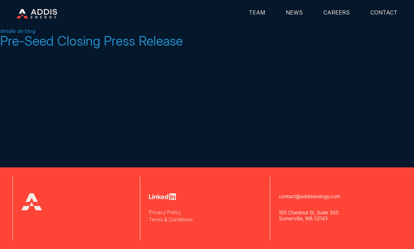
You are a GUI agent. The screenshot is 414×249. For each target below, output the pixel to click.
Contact (383, 12)
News (294, 12)
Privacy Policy (165, 212)
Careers (336, 12)
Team (257, 12)
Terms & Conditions (171, 219)
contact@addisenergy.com (309, 196)
